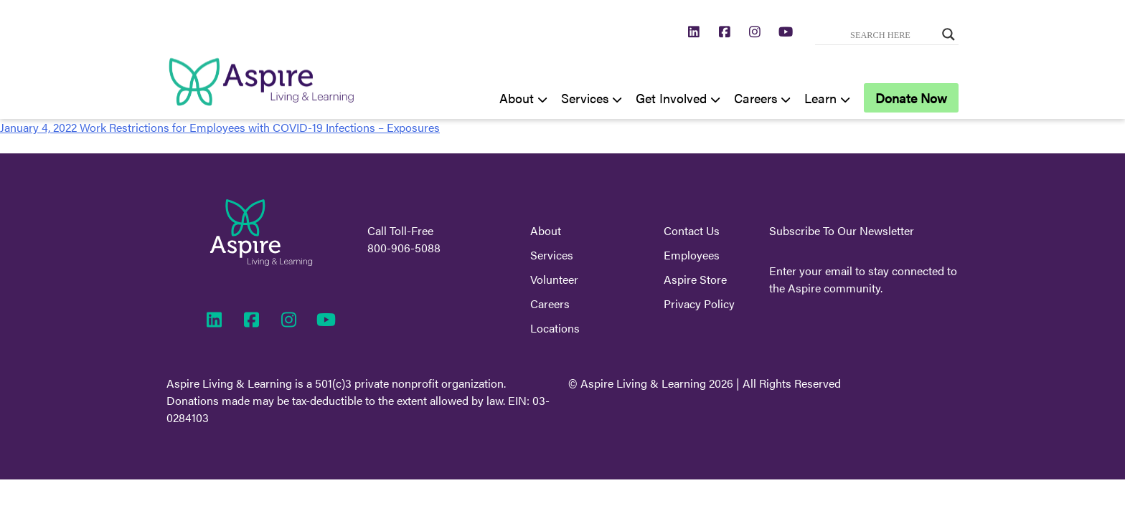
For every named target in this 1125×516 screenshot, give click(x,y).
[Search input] (880, 34)
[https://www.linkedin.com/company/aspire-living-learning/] (694, 31)
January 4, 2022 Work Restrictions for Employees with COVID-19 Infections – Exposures (220, 127)
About (516, 98)
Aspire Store (695, 279)
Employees (692, 255)
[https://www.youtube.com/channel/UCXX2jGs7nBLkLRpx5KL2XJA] (786, 31)
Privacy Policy (699, 303)
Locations (555, 328)
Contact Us (692, 230)
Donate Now (911, 98)
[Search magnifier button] (948, 34)
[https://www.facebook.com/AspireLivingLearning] (725, 31)
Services (585, 98)
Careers (756, 98)
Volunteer (554, 279)
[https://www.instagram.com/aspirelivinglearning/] (755, 31)
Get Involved (671, 98)
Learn (820, 98)
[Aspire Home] (261, 110)
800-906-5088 (404, 247)
